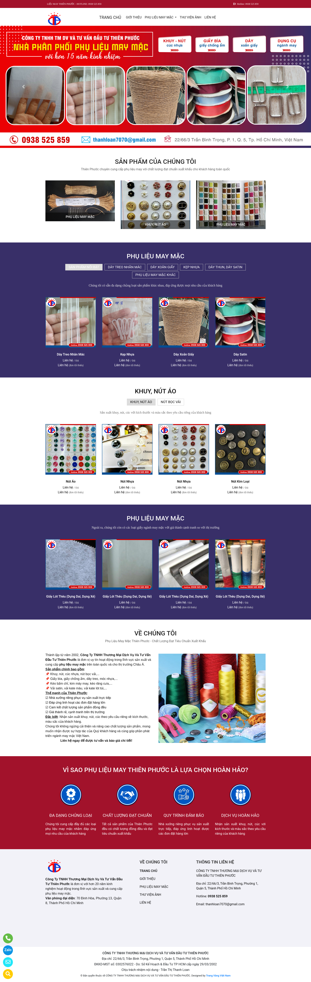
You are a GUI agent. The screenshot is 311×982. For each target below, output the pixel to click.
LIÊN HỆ (210, 17)
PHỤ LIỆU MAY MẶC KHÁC (155, 275)
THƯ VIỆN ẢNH (190, 17)
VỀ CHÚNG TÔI (155, 633)
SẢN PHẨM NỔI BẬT (84, 267)
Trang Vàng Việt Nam (218, 975)
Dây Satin (240, 354)
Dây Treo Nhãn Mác (71, 354)
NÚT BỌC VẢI (171, 402)
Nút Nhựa (127, 481)
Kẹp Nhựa (127, 354)
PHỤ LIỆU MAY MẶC (159, 17)
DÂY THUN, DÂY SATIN (225, 267)
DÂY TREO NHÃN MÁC (125, 267)
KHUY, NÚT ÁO (155, 224)
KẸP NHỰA (191, 267)
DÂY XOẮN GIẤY (163, 267)
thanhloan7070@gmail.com (225, 904)
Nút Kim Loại (240, 481)
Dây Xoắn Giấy (184, 354)
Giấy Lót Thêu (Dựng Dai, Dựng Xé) (70, 596)
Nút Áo (71, 481)
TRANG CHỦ (110, 17)
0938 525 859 (218, 896)
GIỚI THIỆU (134, 17)
